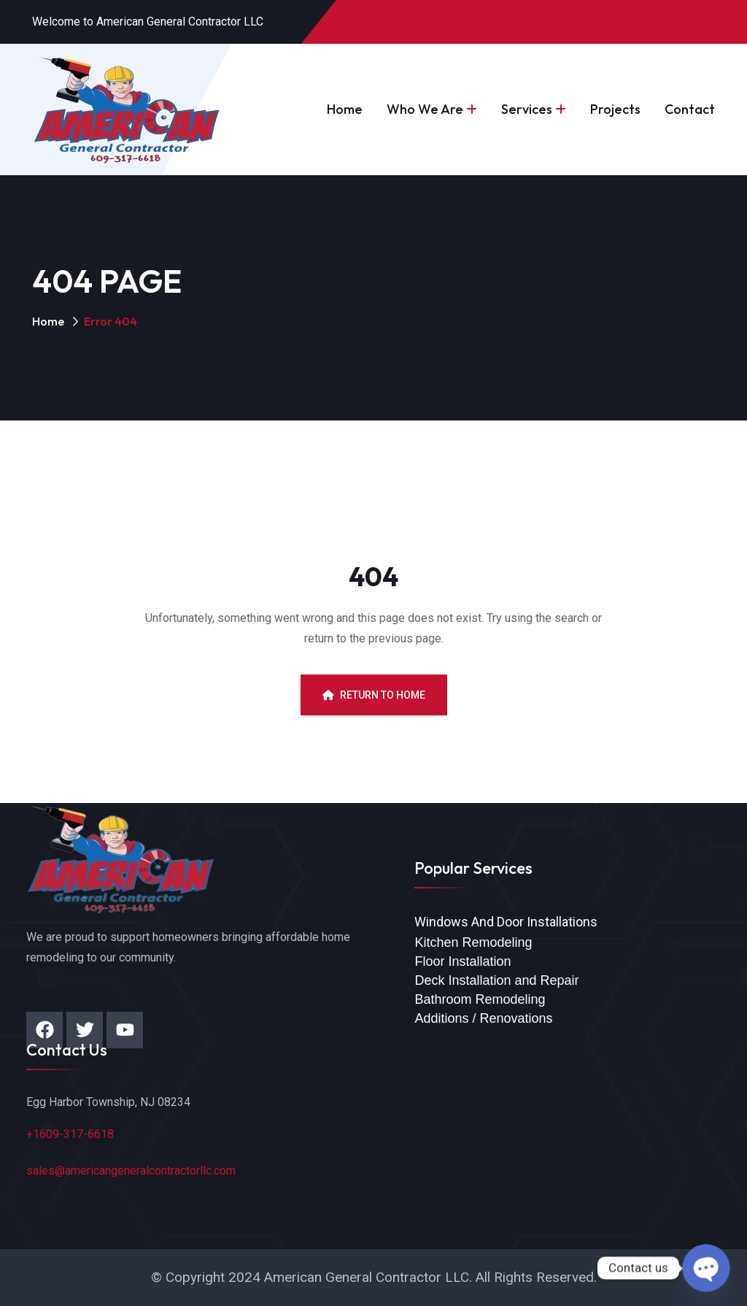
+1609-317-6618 (70, 1134)
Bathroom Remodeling (479, 999)
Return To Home (373, 695)
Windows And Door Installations (505, 921)
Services (526, 109)
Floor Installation (462, 961)
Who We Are (425, 109)
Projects (615, 109)
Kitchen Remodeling (473, 942)
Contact (690, 109)
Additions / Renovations (483, 1018)
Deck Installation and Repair (496, 980)
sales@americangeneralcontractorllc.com (131, 1171)
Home (345, 109)
